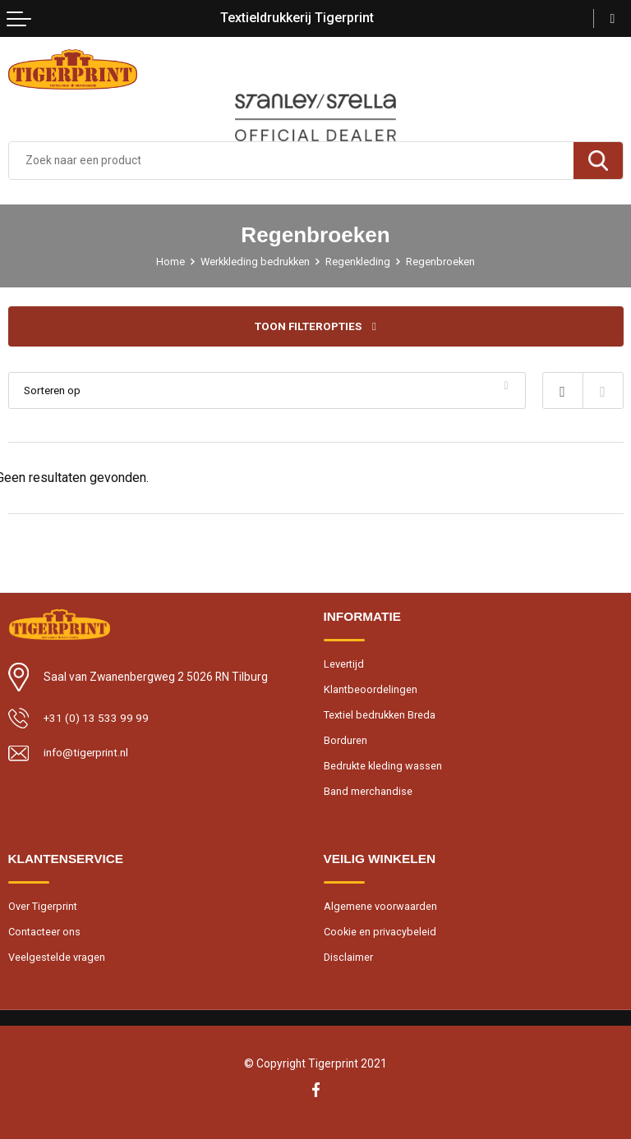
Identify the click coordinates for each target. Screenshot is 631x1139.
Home (168, 261)
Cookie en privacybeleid (381, 934)
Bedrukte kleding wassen (384, 767)
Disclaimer (349, 959)
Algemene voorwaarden (380, 908)
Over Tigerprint (42, 908)
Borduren (345, 741)
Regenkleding (360, 261)
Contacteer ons (44, 934)
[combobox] (291, 160)
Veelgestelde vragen (56, 959)
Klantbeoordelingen (370, 689)
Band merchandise (368, 794)
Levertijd (344, 664)
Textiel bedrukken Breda (380, 716)
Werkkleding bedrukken (254, 261)
